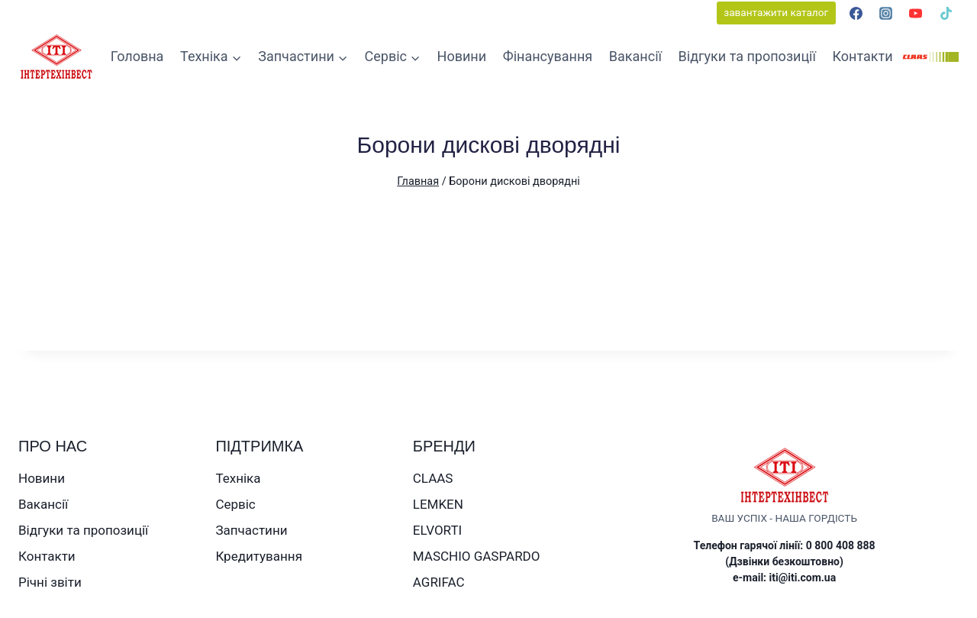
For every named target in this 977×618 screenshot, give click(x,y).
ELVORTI (437, 530)
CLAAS (433, 478)
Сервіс (235, 504)
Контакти (863, 56)
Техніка (237, 478)
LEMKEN (438, 504)
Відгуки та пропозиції (747, 56)
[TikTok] (946, 13)
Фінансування (547, 56)
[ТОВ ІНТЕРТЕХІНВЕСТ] (56, 57)
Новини (462, 56)
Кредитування (258, 556)
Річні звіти (50, 582)
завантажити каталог (776, 12)
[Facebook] (856, 13)
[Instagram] (886, 13)
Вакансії (635, 56)
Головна (137, 56)
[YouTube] (916, 13)
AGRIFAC (439, 582)
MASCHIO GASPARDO (476, 556)
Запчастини (251, 530)
